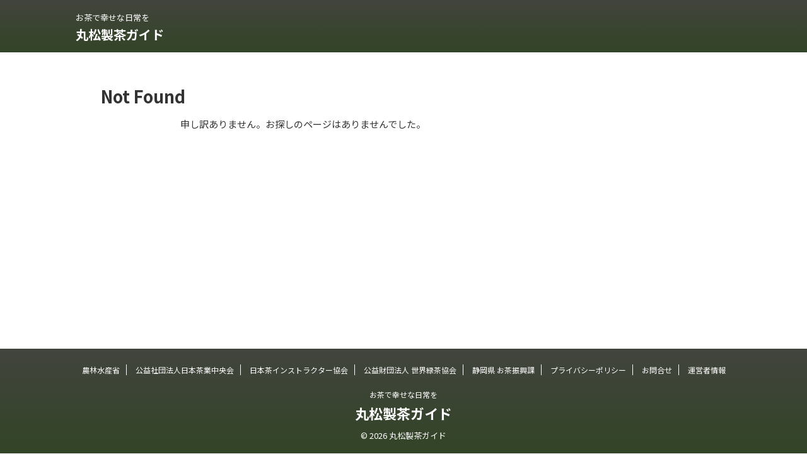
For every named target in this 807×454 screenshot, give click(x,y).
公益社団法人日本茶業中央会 (185, 369)
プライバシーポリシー (588, 369)
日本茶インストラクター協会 (299, 369)
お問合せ (657, 369)
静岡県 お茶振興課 (503, 369)
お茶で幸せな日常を (403, 394)
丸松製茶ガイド (120, 34)
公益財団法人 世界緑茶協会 (410, 369)
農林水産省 (101, 369)
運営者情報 (707, 369)
